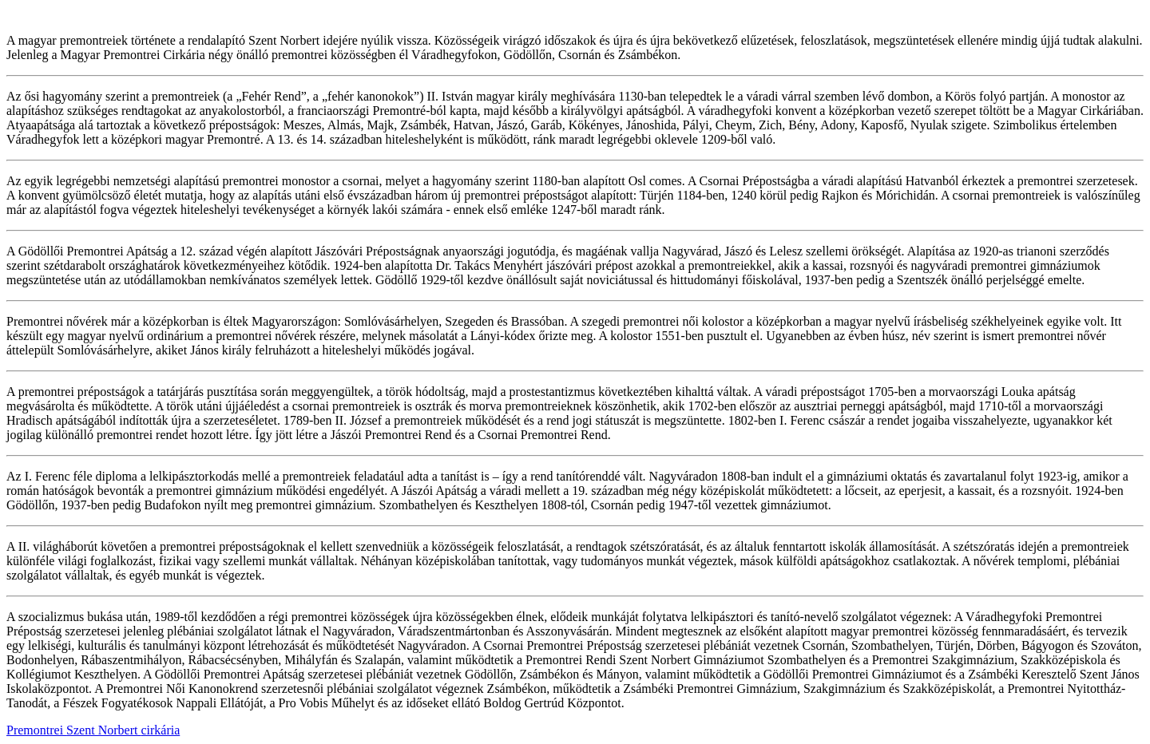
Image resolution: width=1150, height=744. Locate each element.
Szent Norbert (103, 730)
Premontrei (36, 730)
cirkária (160, 730)
